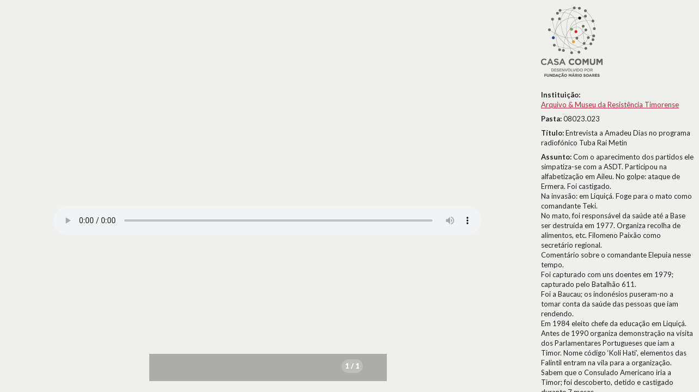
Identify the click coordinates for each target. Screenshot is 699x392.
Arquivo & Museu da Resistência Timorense (610, 104)
